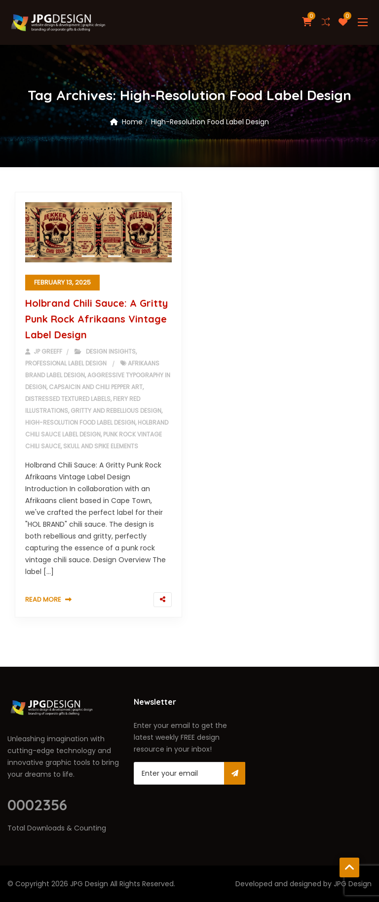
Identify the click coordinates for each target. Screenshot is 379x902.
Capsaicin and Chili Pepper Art (96, 387)
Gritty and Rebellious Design (116, 410)
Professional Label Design (66, 363)
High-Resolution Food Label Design (80, 422)
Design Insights (111, 351)
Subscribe (234, 773)
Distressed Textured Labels (68, 399)
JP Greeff (43, 351)
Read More (43, 599)
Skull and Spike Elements (100, 446)
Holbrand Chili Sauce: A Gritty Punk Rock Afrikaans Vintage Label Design (96, 319)
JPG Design (89, 884)
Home (132, 122)
